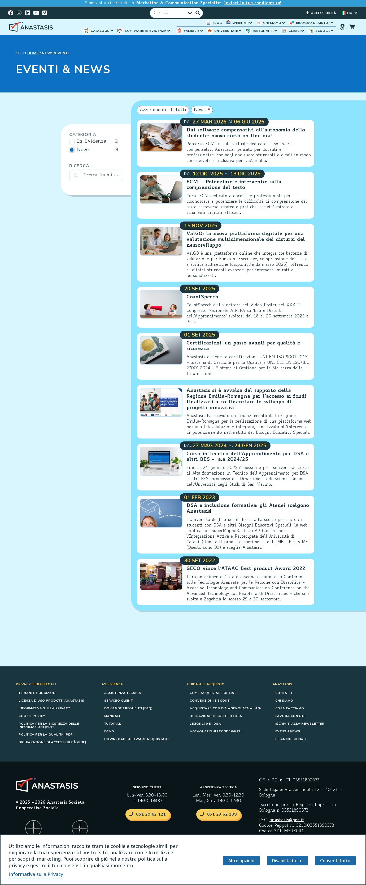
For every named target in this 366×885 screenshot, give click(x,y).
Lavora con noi (290, 716)
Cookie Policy (32, 716)
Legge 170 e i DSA (205, 723)
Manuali (112, 716)
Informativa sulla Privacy (44, 708)
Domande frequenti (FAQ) (128, 708)
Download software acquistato (136, 739)
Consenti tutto (334, 861)
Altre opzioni (239, 861)
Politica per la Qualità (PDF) (46, 734)
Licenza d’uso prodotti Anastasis (51, 700)
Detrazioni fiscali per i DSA (216, 716)
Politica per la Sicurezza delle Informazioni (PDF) (49, 725)
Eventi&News (287, 731)
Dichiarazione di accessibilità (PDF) (52, 742)
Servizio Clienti (119, 700)
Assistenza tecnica (122, 693)
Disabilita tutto (285, 861)
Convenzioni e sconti (210, 700)
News (83, 149)
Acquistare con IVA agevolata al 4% (225, 708)
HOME (33, 52)
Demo (109, 731)
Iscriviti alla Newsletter (299, 723)
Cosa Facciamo (289, 708)
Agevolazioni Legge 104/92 (215, 731)
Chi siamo (284, 700)
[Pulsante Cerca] (198, 13)
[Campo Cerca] (170, 12)
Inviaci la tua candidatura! (252, 3)
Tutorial (112, 723)
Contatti (283, 693)
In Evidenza (91, 141)
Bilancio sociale (291, 739)
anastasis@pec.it (286, 820)
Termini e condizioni (37, 693)
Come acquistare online (213, 693)
